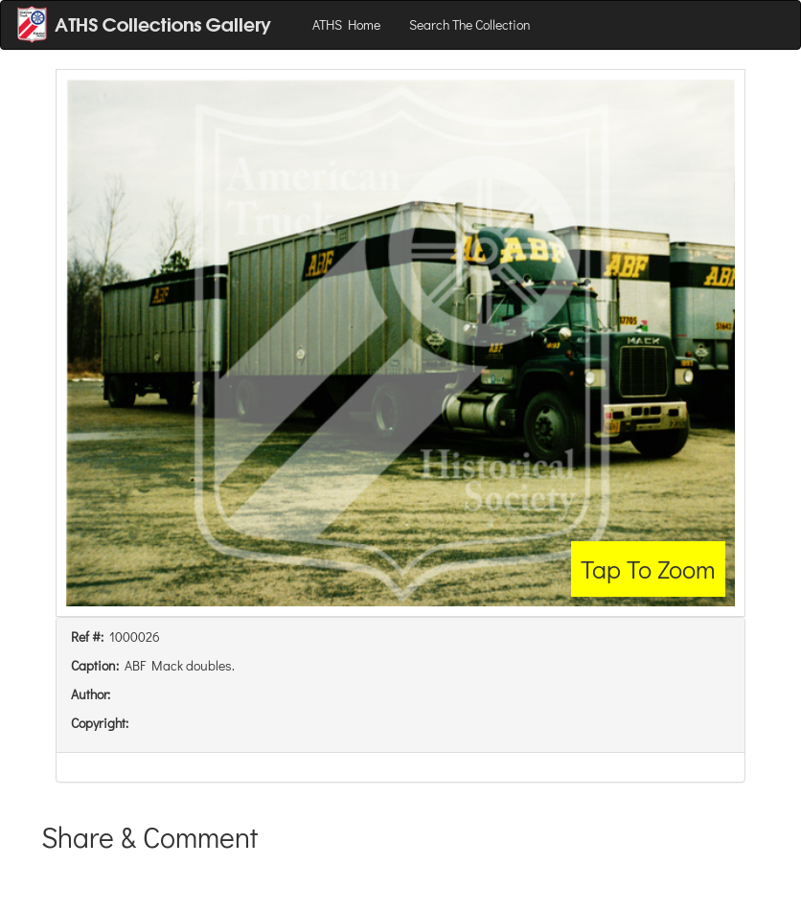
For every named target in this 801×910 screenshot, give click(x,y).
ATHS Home (346, 24)
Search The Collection (470, 24)
